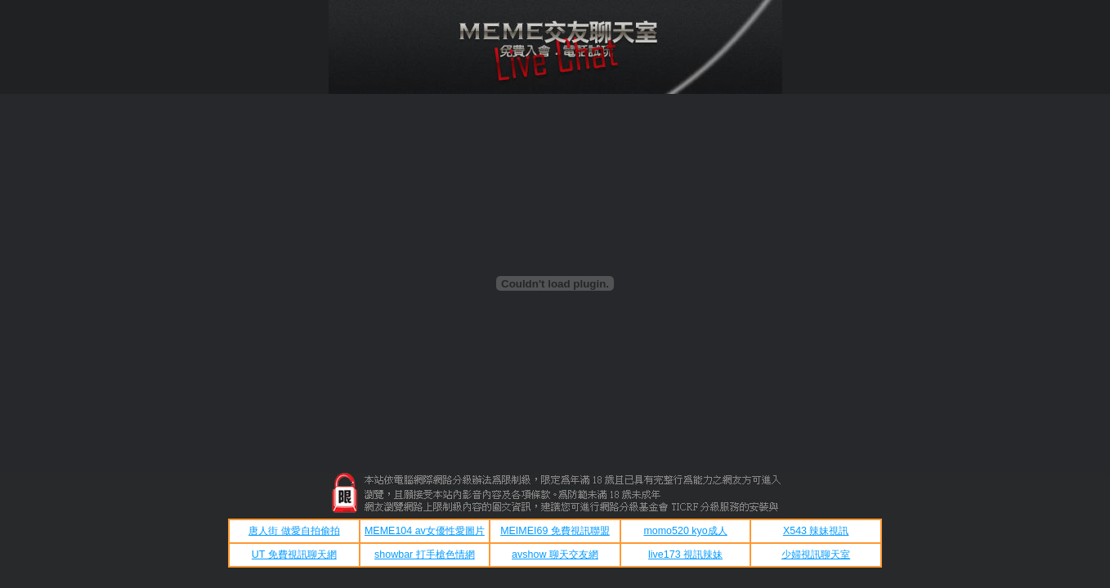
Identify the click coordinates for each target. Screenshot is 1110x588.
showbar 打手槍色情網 (424, 554)
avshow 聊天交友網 (555, 554)
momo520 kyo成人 (685, 531)
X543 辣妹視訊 (816, 531)
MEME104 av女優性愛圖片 (425, 531)
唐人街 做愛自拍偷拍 (293, 531)
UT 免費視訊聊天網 (294, 554)
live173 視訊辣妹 (685, 554)
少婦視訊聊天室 (815, 554)
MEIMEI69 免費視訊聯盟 (555, 531)
